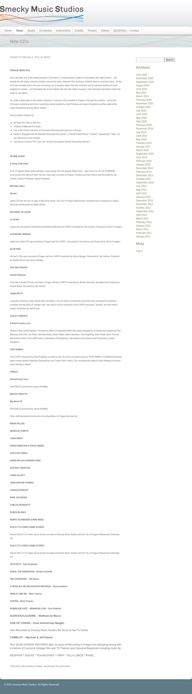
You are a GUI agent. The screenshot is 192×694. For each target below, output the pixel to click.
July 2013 (141, 186)
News (19, 30)
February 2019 (144, 143)
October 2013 (143, 179)
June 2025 (141, 74)
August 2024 (142, 85)
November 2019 (144, 128)
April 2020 (141, 121)
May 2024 (141, 92)
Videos (105, 30)
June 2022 (141, 114)
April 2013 (141, 193)
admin (47, 57)
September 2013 (145, 182)
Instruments (63, 30)
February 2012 (144, 222)
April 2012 (141, 215)
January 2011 (143, 236)
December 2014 (144, 168)
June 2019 (141, 135)
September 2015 (145, 153)
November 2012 (144, 204)
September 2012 (145, 211)
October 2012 (143, 207)
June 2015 (141, 157)
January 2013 (143, 197)
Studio (31, 30)
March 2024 (142, 96)
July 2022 (141, 110)
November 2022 (144, 103)
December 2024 (144, 78)
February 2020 (144, 125)
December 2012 (144, 200)
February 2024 (144, 99)
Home (8, 30)
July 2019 (141, 132)
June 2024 (141, 89)
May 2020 (141, 117)
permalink (64, 666)
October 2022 (143, 107)
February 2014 (144, 171)
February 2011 (144, 233)
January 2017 (143, 146)
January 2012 (143, 225)
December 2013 (144, 175)
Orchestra (45, 30)
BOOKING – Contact (126, 30)
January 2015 (143, 164)
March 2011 (142, 229)
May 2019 (141, 139)
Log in (139, 251)
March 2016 (142, 150)
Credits (79, 30)
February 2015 (144, 161)
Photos (92, 30)
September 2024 (145, 82)
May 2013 (141, 189)
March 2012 (142, 218)
